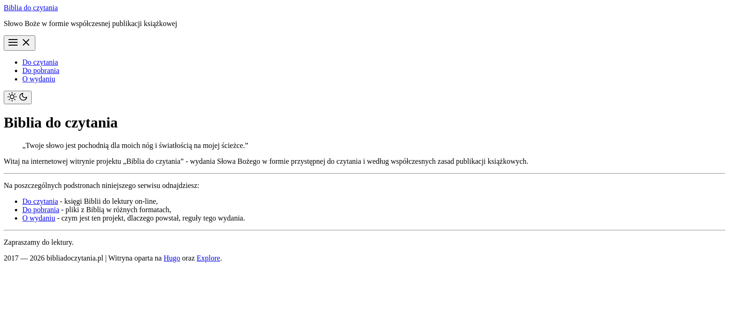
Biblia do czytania (31, 8)
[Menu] (19, 43)
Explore (208, 258)
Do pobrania (41, 70)
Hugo (172, 258)
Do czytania (40, 62)
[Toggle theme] (18, 97)
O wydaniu (38, 79)
